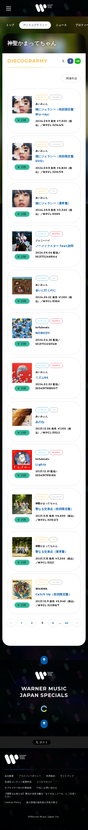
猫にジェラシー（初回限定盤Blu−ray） (54, 112)
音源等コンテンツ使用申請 (18, 781)
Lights (40, 464)
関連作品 (71, 78)
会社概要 (9, 776)
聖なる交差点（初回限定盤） (54, 509)
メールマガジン (44, 781)
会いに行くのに (45, 290)
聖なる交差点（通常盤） (51, 551)
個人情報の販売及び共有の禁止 (41, 802)
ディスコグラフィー (35, 25)
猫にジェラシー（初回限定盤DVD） (54, 158)
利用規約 (50, 776)
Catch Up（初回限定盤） (53, 594)
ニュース (61, 25)
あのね (39, 422)
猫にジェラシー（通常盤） (53, 203)
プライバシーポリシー (30, 776)
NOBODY (42, 333)
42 (67, 623)
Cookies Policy (13, 802)
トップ (10, 25)
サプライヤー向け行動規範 (18, 787)
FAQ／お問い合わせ (47, 787)
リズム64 (42, 377)
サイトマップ (67, 776)
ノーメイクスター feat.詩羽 (54, 246)
